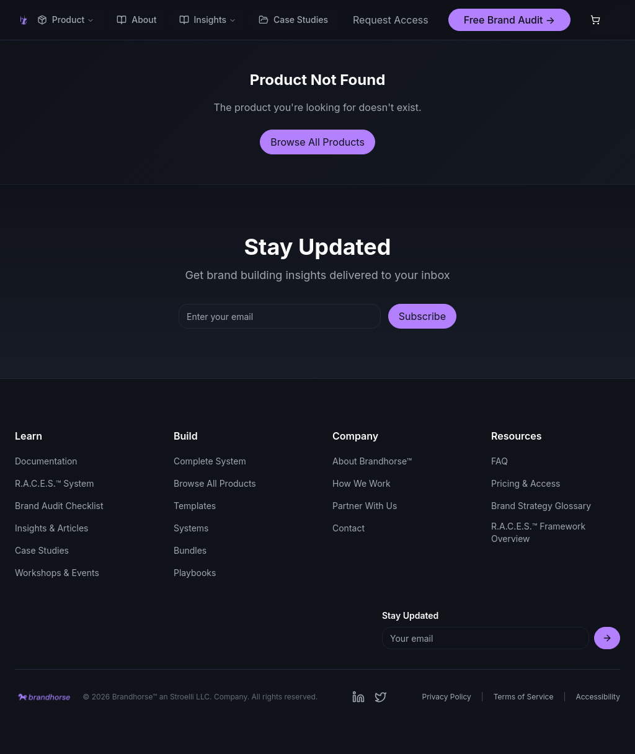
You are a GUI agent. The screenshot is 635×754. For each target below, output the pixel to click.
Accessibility (597, 696)
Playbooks (195, 572)
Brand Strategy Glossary (541, 505)
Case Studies (293, 19)
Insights (208, 19)
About (136, 19)
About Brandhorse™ (372, 461)
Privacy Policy (446, 696)
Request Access (391, 20)
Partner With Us (364, 505)
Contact (348, 528)
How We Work (361, 483)
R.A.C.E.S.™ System (54, 483)
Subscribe (422, 316)
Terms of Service (524, 696)
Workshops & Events (57, 572)
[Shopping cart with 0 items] (595, 20)
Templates (195, 505)
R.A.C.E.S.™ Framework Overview (538, 532)
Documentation (46, 461)
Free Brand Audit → (509, 20)
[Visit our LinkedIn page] (358, 697)
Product (66, 19)
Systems (191, 528)
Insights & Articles (51, 528)
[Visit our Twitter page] (381, 697)
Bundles (190, 550)
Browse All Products (317, 142)
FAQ (499, 461)
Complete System (210, 461)
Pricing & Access (525, 483)
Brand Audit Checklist (59, 505)
